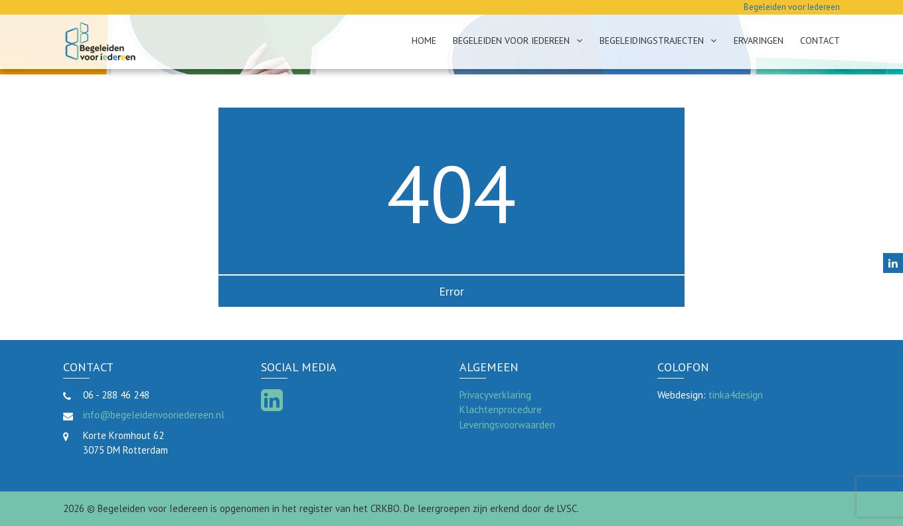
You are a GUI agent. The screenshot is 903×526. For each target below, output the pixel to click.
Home (424, 40)
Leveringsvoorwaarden (507, 424)
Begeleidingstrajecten (652, 40)
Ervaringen (758, 40)
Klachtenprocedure (500, 409)
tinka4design (735, 395)
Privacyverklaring (495, 395)
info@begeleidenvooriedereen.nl (153, 414)
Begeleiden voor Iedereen (511, 40)
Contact (820, 40)
